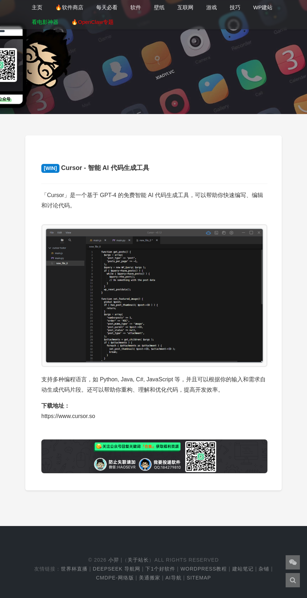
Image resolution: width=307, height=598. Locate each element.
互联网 (185, 7)
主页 (37, 7)
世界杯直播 (74, 569)
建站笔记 (243, 569)
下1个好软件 (160, 569)
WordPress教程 (204, 569)
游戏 (211, 7)
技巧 (235, 7)
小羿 (113, 560)
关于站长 (138, 560)
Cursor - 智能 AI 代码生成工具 (95, 167)
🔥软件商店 (69, 7)
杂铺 (264, 569)
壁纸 (159, 7)
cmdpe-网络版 (115, 578)
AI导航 (173, 578)
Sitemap (199, 578)
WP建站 (262, 7)
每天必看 (107, 7)
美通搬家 (149, 578)
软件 (135, 7)
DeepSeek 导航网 (116, 569)
